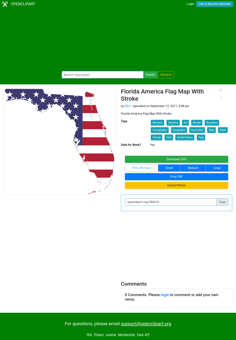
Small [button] (169, 168)
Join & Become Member (215, 4)
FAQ (89, 334)
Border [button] (197, 122)
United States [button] (185, 137)
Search (150, 74)
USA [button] (168, 137)
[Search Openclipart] (102, 74)
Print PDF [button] (176, 176)
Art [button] (185, 122)
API (147, 334)
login (165, 295)
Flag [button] (201, 137)
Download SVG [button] (176, 159)
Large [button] (217, 168)
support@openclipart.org (146, 323)
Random (166, 74)
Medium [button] (193, 168)
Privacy (99, 334)
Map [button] (211, 129)
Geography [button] (179, 129)
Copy (222, 202)
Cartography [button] (159, 129)
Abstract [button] (157, 122)
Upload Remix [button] (176, 185)
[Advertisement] (118, 39)
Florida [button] (156, 137)
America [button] (173, 122)
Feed (140, 334)
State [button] (223, 129)
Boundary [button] (211, 122)
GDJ (127, 106)
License (111, 334)
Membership (126, 334)
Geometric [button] (197, 129)
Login (190, 4)
